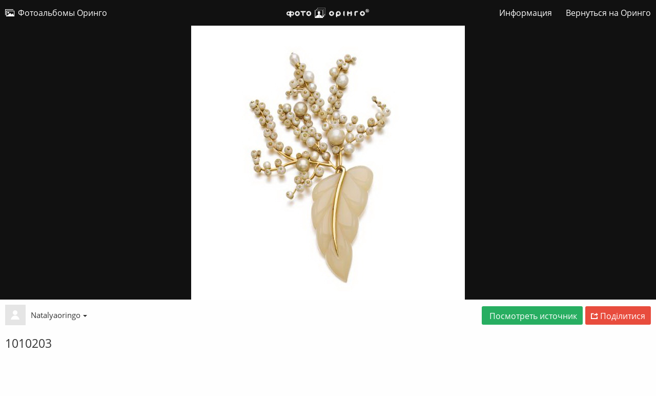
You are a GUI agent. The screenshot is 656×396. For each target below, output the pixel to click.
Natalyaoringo (59, 315)
